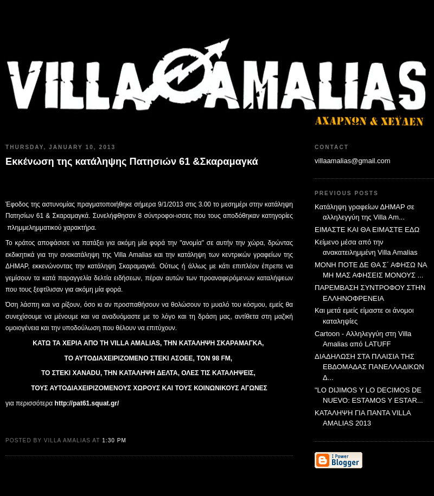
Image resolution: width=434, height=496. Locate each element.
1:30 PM (114, 440)
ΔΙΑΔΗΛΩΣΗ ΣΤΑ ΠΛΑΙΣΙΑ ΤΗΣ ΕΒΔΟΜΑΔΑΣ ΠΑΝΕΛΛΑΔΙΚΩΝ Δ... (369, 367)
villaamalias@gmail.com (353, 161)
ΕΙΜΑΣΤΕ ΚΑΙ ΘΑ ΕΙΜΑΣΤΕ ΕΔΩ (367, 230)
